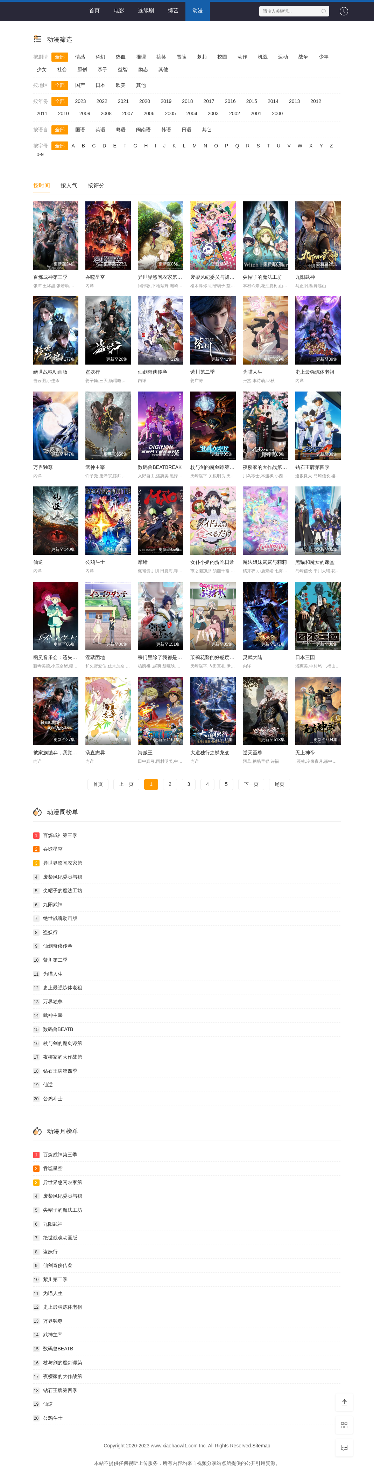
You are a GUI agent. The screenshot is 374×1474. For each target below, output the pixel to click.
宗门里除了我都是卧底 (162, 657)
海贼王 (145, 752)
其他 (163, 69)
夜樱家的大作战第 (57, 1057)
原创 (82, 69)
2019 (166, 101)
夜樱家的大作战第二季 (267, 467)
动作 (242, 57)
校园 (222, 57)
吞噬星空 (95, 277)
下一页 (251, 784)
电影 (119, 10)
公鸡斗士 (95, 562)
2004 (191, 113)
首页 (94, 10)
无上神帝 (305, 752)
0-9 (40, 154)
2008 (106, 113)
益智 (123, 69)
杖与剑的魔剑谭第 (57, 1043)
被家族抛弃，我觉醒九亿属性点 (67, 752)
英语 (100, 129)
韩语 (166, 129)
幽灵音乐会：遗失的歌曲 (60, 657)
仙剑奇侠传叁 (152, 372)
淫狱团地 (95, 657)
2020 (144, 101)
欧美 (121, 85)
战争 (303, 57)
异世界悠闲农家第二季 (162, 277)
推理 (141, 57)
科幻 (100, 57)
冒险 (181, 57)
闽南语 (143, 129)
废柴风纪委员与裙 (57, 877)
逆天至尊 (252, 752)
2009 (84, 113)
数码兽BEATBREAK (160, 467)
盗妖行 (92, 372)
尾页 (279, 784)
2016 (230, 101)
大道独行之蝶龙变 (210, 752)
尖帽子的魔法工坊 (262, 277)
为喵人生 (252, 372)
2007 (127, 113)
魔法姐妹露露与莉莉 (265, 562)
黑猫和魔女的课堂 (314, 562)
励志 (143, 69)
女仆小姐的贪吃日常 (212, 562)
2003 (213, 113)
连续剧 (146, 10)
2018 (187, 101)
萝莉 (202, 57)
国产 (80, 85)
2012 (315, 101)
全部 (60, 57)
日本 (100, 85)
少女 (42, 69)
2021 (123, 101)
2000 (277, 113)
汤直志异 (95, 752)
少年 (324, 57)
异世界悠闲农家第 (57, 863)
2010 (63, 113)
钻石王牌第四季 (312, 467)
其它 (207, 129)
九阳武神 (305, 277)
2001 (255, 113)
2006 (148, 113)
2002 (234, 113)
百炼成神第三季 (50, 277)
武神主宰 (95, 467)
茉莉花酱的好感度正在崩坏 (219, 657)
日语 (186, 129)
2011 (42, 113)
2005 (170, 113)
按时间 (41, 185)
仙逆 (38, 562)
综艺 (173, 10)
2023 (80, 101)
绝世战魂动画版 (50, 372)
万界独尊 (43, 467)
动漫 (197, 10)
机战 (263, 57)
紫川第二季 (202, 372)
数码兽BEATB (53, 1029)
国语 (80, 129)
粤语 (121, 129)
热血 (121, 57)
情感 (80, 57)
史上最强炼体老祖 (314, 372)
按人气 (69, 185)
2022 (102, 101)
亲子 (102, 69)
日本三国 (305, 657)
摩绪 (143, 562)
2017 (208, 101)
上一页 (126, 784)
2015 (251, 101)
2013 (294, 101)
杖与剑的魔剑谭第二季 (214, 467)
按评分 (96, 185)
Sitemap (261, 1445)
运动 (283, 57)
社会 (62, 69)
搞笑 (161, 57)
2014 (273, 101)
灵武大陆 (252, 657)
